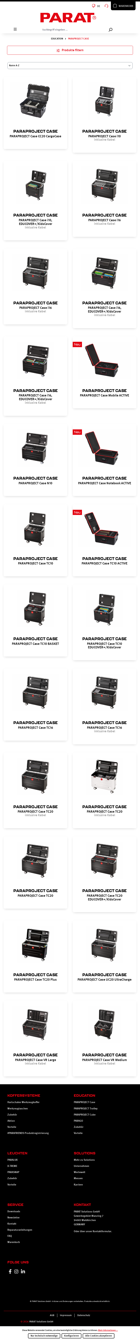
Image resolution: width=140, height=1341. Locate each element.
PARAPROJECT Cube (84, 1114)
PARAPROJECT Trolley (86, 1108)
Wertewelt (79, 1172)
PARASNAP (13, 1172)
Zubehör (12, 1114)
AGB (52, 1315)
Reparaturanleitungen (19, 1229)
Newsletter (13, 1217)
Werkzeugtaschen (17, 1108)
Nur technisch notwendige (44, 1335)
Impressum (66, 1315)
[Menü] (15, 29)
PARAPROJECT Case (84, 1102)
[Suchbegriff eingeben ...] (73, 29)
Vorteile (11, 1127)
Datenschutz (83, 1315)
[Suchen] (110, 29)
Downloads (13, 1211)
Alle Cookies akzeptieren (98, 1335)
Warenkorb (13, 1242)
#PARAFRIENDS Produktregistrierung (28, 1133)
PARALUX (12, 1159)
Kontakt (11, 1223)
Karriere (78, 1184)
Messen (78, 1178)
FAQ (9, 1236)
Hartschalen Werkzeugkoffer (23, 1102)
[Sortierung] (70, 65)
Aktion (11, 1120)
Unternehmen (81, 1166)
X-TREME (12, 1166)
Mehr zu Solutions (84, 1159)
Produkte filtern (70, 50)
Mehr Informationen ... (108, 1330)
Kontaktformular (102, 1231)
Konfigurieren (71, 1335)
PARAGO (78, 1120)
